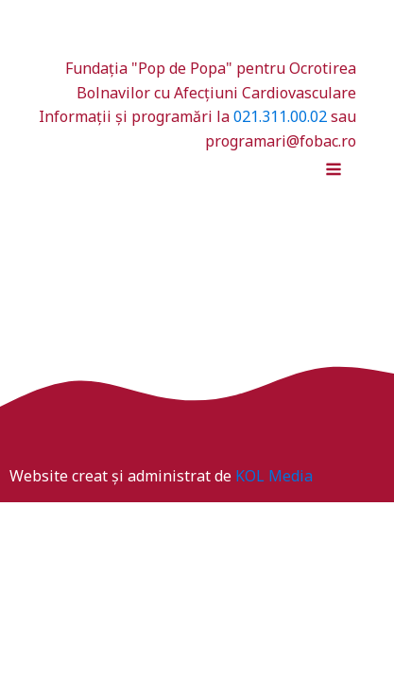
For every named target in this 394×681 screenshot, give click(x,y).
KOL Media (274, 475)
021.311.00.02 (280, 116)
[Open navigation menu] (333, 171)
